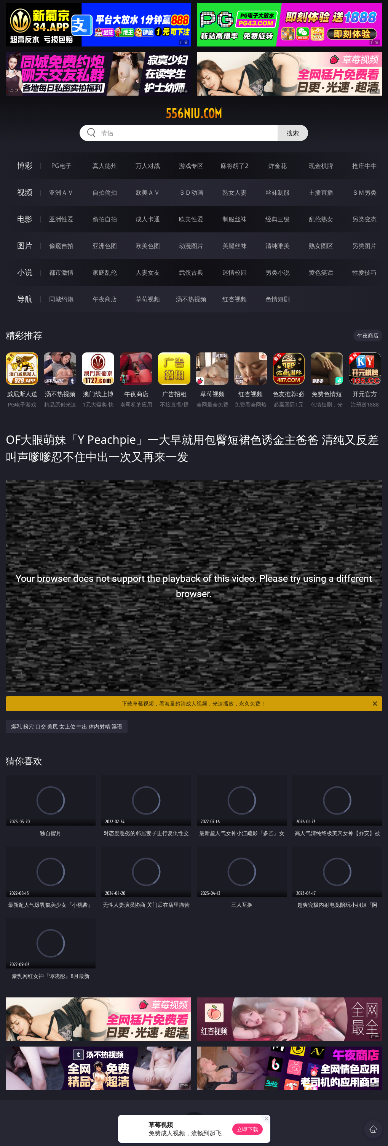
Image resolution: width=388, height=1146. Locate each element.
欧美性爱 (191, 219)
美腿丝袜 (234, 246)
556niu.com (194, 113)
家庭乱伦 (105, 272)
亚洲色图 (105, 246)
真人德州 (105, 166)
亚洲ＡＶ (61, 192)
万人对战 (148, 166)
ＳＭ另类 (364, 192)
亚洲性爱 (61, 219)
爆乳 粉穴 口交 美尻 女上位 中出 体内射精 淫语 (66, 726)
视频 (24, 192)
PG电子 (61, 166)
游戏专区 (191, 166)
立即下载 (247, 1129)
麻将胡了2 (234, 166)
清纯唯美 (277, 246)
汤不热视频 (191, 299)
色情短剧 (277, 299)
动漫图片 (191, 246)
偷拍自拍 (105, 219)
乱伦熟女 (321, 219)
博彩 (24, 165)
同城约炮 (61, 299)
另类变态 (364, 219)
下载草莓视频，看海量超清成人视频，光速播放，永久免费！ (250, 703)
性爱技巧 (364, 272)
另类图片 (364, 246)
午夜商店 (105, 299)
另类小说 (277, 272)
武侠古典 (191, 272)
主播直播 (321, 192)
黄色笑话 (321, 272)
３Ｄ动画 (191, 192)
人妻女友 (148, 272)
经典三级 (277, 219)
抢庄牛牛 (364, 166)
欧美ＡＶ (148, 192)
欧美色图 (148, 246)
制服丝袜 (234, 219)
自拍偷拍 (105, 192)
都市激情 (61, 272)
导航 (24, 299)
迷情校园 (234, 272)
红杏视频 (234, 299)
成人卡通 (148, 219)
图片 (24, 245)
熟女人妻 (234, 192)
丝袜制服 (277, 192)
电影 (24, 219)
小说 (24, 272)
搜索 (293, 133)
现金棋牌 (321, 166)
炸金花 (277, 166)
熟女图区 (321, 246)
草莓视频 (148, 299)
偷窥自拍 (61, 246)
